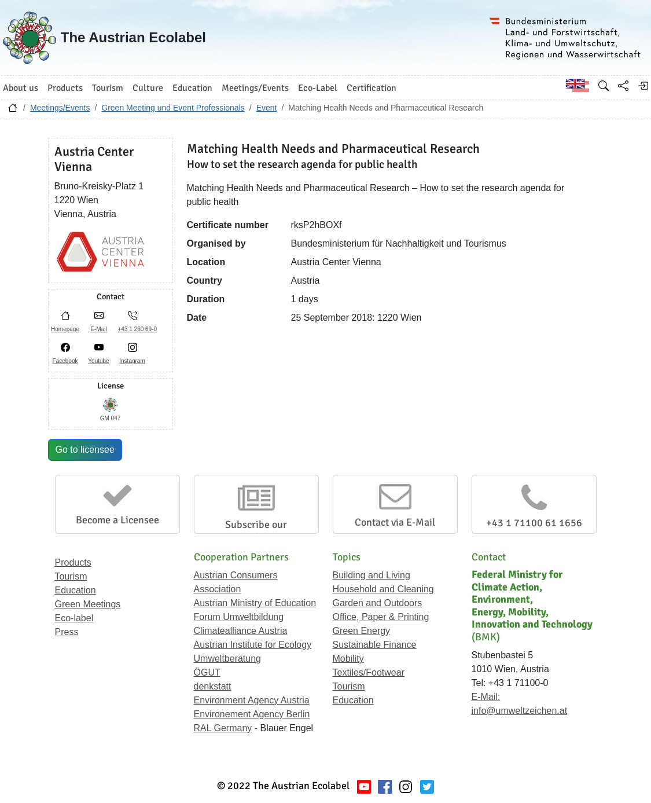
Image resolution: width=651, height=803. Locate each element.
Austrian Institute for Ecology (253, 645)
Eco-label (74, 618)
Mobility (348, 658)
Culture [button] (148, 88)
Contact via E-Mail (395, 522)
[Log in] (643, 85)
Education (75, 590)
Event (266, 107)
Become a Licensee (117, 520)
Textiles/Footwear (369, 672)
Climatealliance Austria (241, 631)
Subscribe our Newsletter (256, 531)
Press (67, 632)
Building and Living (371, 575)
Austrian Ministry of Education (255, 603)
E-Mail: (486, 697)
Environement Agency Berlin (252, 714)
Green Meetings (88, 604)
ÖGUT (207, 672)
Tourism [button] (107, 88)
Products (73, 562)
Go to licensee (85, 449)
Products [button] (65, 88)
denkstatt (212, 686)
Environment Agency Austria (252, 700)
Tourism (71, 576)
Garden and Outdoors (377, 603)
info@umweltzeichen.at (520, 711)
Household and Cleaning (383, 589)
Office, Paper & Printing (381, 617)
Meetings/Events (60, 107)
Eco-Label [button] (317, 88)
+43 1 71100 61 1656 (534, 522)
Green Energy (362, 631)
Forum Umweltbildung (239, 617)
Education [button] (192, 88)
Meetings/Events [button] (255, 88)
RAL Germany (223, 728)
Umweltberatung (228, 658)
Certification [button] (371, 88)
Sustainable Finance (375, 645)
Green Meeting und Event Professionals (172, 107)
